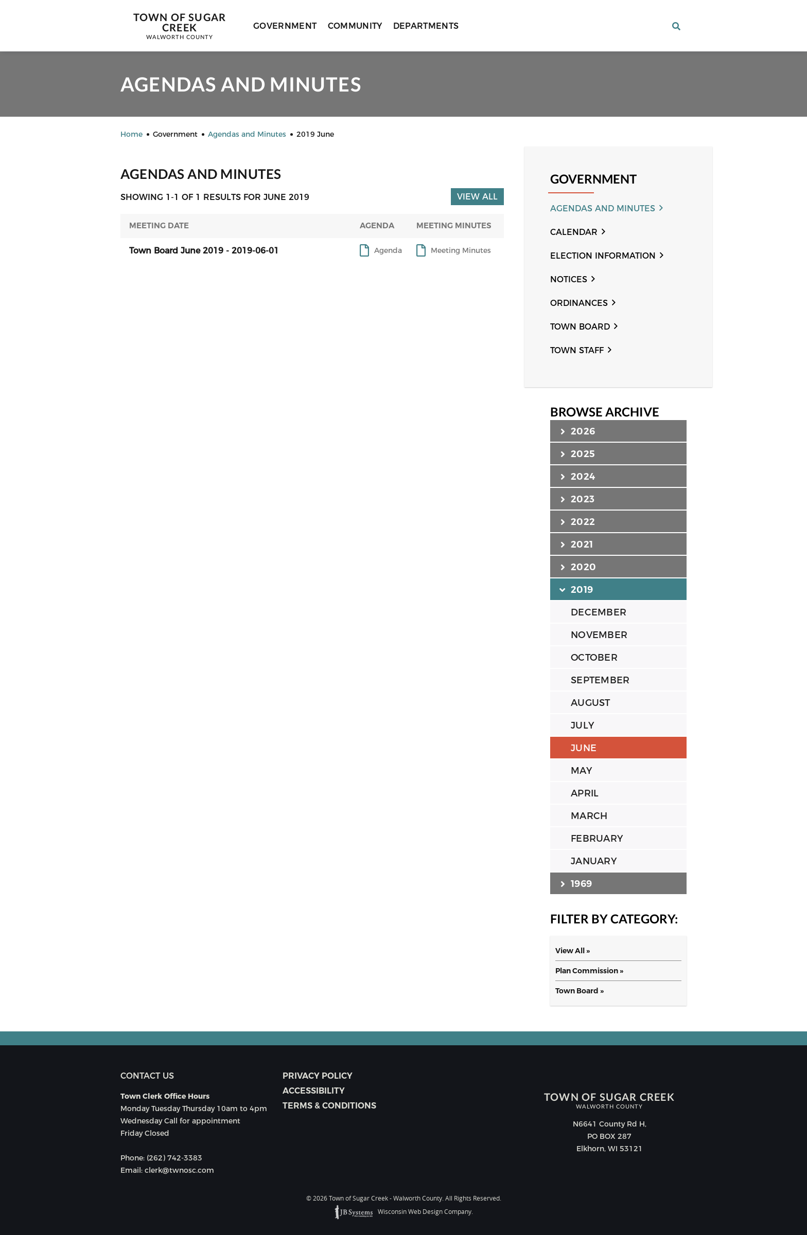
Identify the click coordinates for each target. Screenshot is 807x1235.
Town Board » (579, 990)
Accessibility (314, 1091)
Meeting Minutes (461, 251)
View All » (572, 950)
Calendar (574, 232)
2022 (577, 521)
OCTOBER (594, 657)
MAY (581, 770)
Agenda (388, 251)
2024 (577, 476)
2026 (577, 431)
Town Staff (577, 350)
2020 (578, 566)
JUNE (584, 748)
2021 (576, 544)
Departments (426, 26)
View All (477, 197)
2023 (577, 499)
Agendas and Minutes (602, 208)
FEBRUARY (597, 838)
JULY (582, 725)
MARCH (589, 816)
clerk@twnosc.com (179, 1170)
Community (355, 26)
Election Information (603, 256)
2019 (576, 589)
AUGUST (590, 703)
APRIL (585, 793)
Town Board (580, 327)
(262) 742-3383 (174, 1158)
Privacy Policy (318, 1076)
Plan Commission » (589, 970)
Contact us (147, 1076)
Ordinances (579, 303)
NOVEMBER (599, 635)
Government (285, 26)
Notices (568, 279)
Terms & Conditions (329, 1106)
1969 (576, 883)
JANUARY (594, 861)
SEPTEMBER (600, 680)
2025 (577, 453)
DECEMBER (598, 612)
